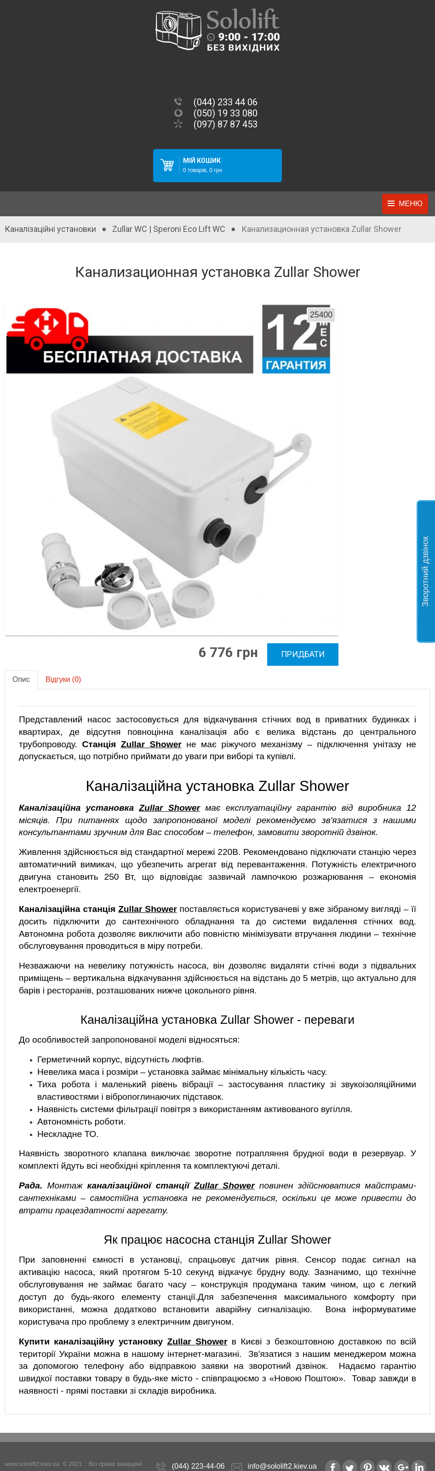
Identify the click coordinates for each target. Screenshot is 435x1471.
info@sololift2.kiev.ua (282, 1449)
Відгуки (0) (63, 662)
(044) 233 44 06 (226, 102)
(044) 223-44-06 (198, 1449)
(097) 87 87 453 (226, 124)
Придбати (286, 638)
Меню (411, 204)
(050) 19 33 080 (226, 113)
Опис (21, 662)
